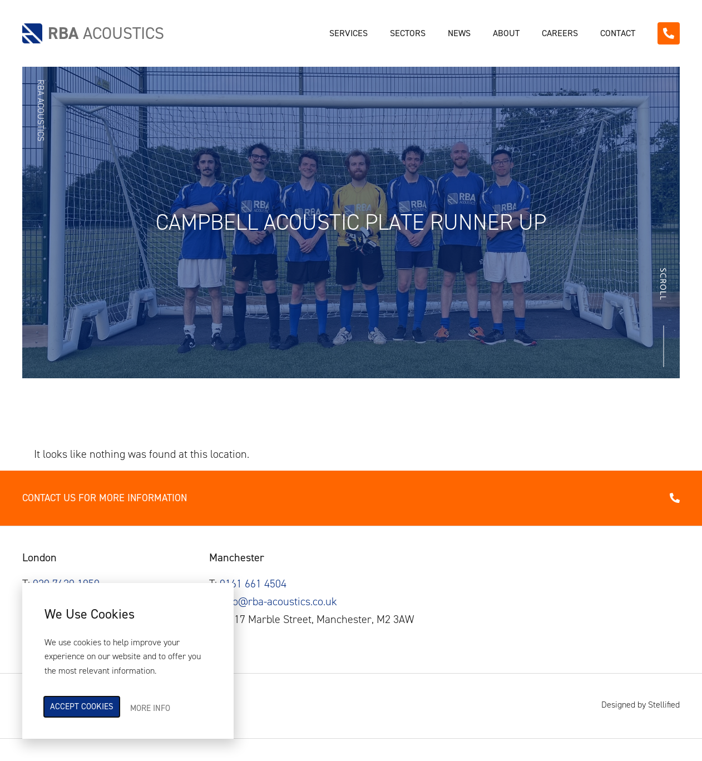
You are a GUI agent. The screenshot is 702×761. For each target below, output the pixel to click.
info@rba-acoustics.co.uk (278, 601)
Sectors (408, 33)
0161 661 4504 (253, 583)
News (459, 33)
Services (348, 33)
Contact (617, 33)
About (506, 33)
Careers (560, 33)
